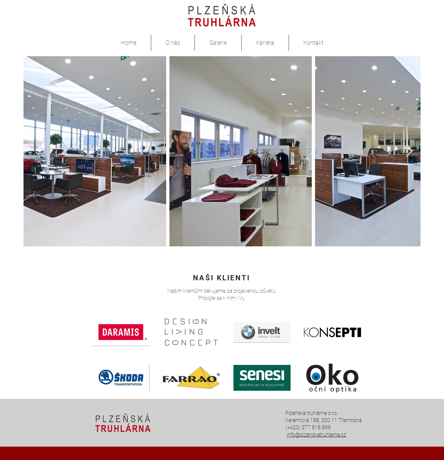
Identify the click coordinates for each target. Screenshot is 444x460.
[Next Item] (409, 151)
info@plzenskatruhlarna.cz (316, 435)
